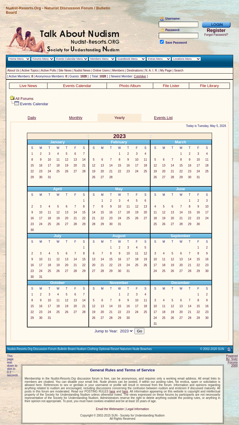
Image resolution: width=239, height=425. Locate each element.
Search (178, 70)
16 (40, 165)
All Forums (24, 98)
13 (75, 159)
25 (57, 171)
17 (49, 165)
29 (32, 177)
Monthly (76, 117)
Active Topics (30, 70)
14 (84, 159)
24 (49, 171)
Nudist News (82, 70)
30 (40, 177)
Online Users (101, 70)
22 (32, 171)
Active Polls (48, 70)
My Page (166, 70)
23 (40, 171)
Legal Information (137, 409)
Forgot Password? (216, 34)
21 (84, 165)
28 (84, 171)
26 (66, 171)
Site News (64, 70)
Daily (32, 117)
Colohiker (140, 76)
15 (32, 165)
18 (57, 165)
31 (49, 177)
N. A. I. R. (151, 70)
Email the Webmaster (110, 409)
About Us (13, 70)
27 (75, 171)
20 (75, 165)
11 (57, 159)
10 (49, 159)
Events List (163, 117)
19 (66, 165)
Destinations (135, 70)
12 (66, 159)
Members (118, 70)
